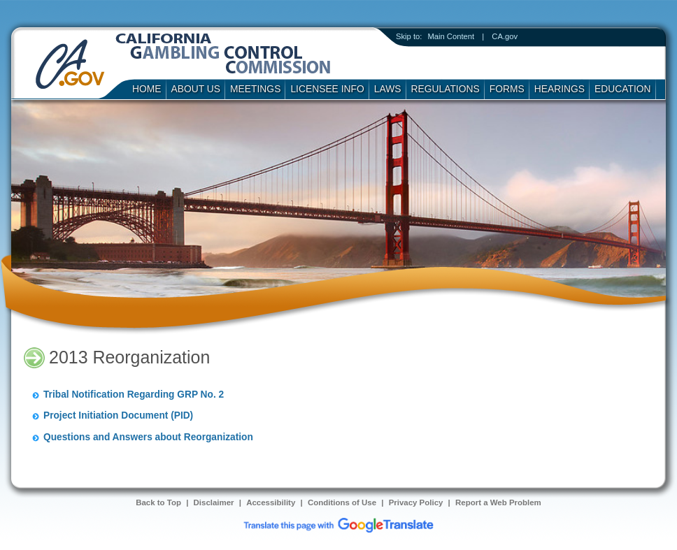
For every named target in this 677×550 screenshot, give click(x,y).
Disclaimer (214, 502)
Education (622, 88)
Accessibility (270, 502)
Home (147, 88)
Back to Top (158, 502)
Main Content (450, 36)
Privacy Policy (416, 502)
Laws (387, 88)
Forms (507, 88)
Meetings (255, 88)
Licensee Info (327, 88)
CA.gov (505, 36)
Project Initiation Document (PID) (118, 415)
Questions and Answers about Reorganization (148, 437)
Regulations (445, 88)
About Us (196, 88)
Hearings (559, 88)
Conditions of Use (342, 502)
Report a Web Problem (498, 502)
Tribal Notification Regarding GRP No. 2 (133, 394)
